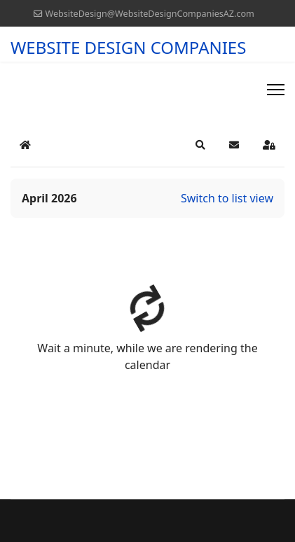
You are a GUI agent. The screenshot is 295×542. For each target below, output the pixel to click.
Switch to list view (227, 198)
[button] (200, 145)
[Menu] (275, 90)
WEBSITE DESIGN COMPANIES (128, 47)
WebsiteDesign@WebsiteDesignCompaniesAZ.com (149, 14)
